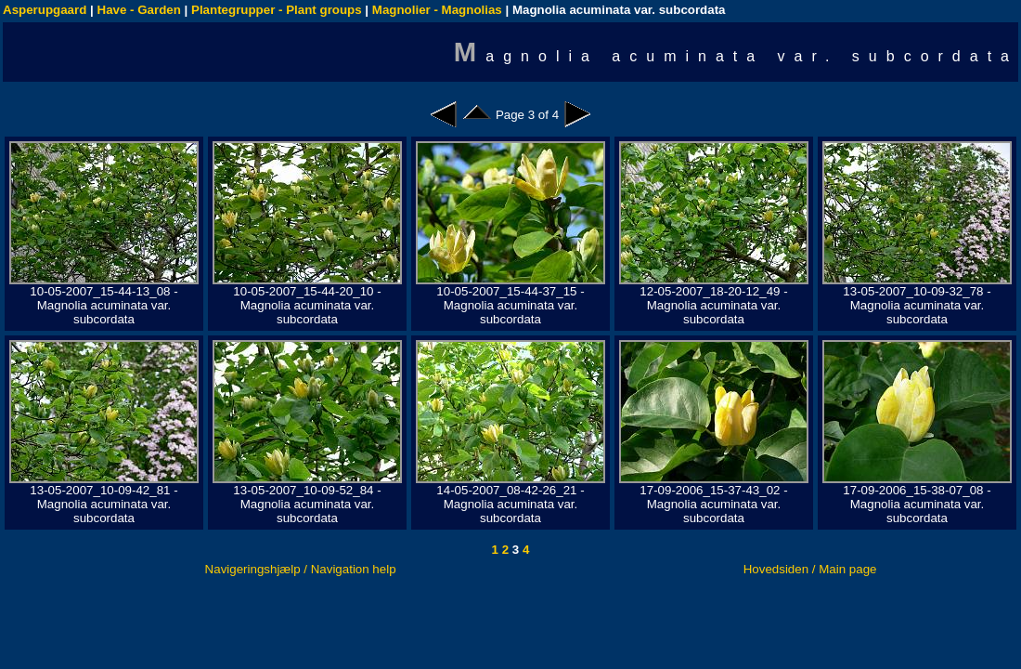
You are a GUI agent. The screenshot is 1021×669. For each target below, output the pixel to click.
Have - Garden (139, 10)
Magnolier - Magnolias (437, 10)
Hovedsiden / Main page (810, 569)
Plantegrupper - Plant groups (276, 10)
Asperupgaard (44, 10)
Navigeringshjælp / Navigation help (300, 569)
